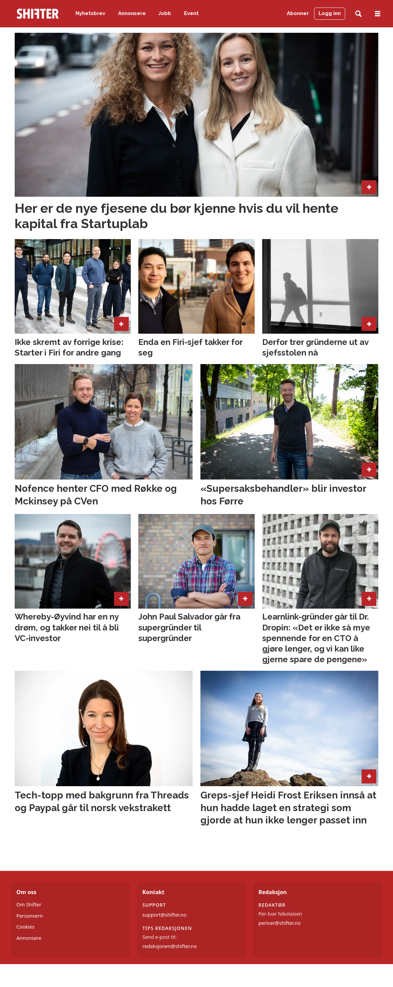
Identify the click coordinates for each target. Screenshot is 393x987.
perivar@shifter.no (279, 923)
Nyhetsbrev (90, 13)
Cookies (25, 926)
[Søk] (358, 14)
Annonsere (132, 13)
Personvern (29, 916)
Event (191, 13)
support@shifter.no (164, 915)
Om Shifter (28, 904)
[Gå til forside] (37, 14)
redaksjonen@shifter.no (169, 946)
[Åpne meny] (377, 14)
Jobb (164, 13)
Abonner (298, 13)
